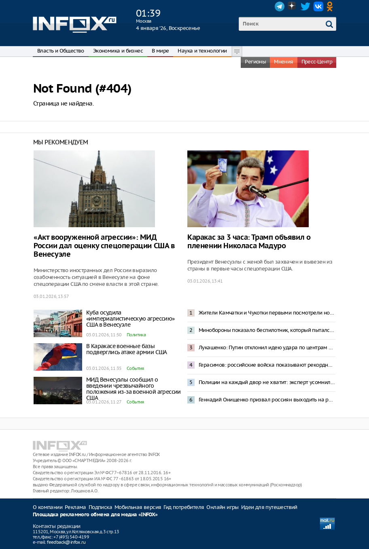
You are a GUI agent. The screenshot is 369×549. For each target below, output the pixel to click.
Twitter (305, 6)
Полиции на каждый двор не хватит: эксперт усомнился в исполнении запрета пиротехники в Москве (267, 382)
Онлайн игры (222, 507)
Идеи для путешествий (269, 507)
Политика (136, 335)
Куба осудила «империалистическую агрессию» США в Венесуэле (130, 318)
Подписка (100, 507)
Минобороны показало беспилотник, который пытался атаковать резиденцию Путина (267, 330)
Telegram (279, 6)
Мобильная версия (138, 507)
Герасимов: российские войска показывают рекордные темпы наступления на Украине (267, 365)
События (135, 368)
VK (318, 6)
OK (331, 6)
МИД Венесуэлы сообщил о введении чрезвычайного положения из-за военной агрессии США (133, 388)
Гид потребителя (183, 507)
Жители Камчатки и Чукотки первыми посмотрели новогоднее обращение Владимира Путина (267, 313)
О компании (47, 507)
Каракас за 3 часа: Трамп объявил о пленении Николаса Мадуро (248, 241)
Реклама (75, 507)
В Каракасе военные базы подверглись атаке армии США (126, 349)
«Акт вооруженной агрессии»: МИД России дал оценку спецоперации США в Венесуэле (104, 246)
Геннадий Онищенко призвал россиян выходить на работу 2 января (267, 400)
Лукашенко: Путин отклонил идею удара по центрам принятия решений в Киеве (267, 347)
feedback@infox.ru (66, 542)
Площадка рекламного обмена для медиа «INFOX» (95, 515)
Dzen (292, 6)
